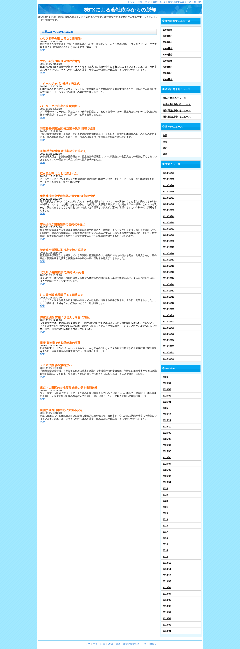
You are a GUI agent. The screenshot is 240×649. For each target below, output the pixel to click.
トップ (131, 1)
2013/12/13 (168, 284)
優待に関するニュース (179, 1)
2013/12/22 (168, 228)
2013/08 (167, 587)
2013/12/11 (168, 296)
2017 (165, 531)
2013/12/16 (168, 265)
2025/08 (167, 439)
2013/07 (167, 593)
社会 (147, 1)
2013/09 (167, 581)
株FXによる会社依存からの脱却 (120, 9)
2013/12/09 (168, 309)
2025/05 (167, 457)
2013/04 (167, 612)
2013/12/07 (168, 321)
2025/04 (167, 463)
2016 (165, 538)
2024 (165, 488)
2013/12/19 (168, 247)
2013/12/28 (168, 191)
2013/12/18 (168, 253)
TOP (42, 50)
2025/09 (167, 432)
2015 (165, 544)
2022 (165, 501)
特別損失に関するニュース (177, 116)
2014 (165, 550)
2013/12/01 (168, 358)
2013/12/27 (168, 197)
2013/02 (167, 624)
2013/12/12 (168, 290)
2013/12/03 (168, 346)
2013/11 (167, 569)
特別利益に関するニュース (177, 110)
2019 (165, 519)
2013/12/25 (168, 210)
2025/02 (167, 476)
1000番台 (167, 29)
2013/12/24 (168, 216)
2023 (165, 494)
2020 (165, 513)
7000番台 (167, 67)
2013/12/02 (168, 352)
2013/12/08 (168, 315)
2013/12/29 (168, 185)
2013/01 (167, 631)
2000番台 (167, 36)
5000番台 (167, 54)
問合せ (197, 1)
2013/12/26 (168, 204)
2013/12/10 (168, 303)
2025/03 (167, 470)
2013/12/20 (168, 241)
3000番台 (167, 42)
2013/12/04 (168, 340)
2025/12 (167, 414)
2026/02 (167, 395)
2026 (165, 377)
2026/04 (167, 383)
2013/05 (167, 606)
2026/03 (167, 389)
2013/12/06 (168, 327)
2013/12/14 (168, 278)
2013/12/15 (168, 272)
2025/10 (167, 426)
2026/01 (167, 401)
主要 (140, 1)
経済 (162, 1)
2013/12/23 (168, 222)
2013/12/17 (168, 259)
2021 (165, 507)
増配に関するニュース (174, 98)
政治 (155, 1)
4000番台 (167, 48)
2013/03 (167, 618)
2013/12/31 (168, 173)
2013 (165, 556)
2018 (165, 525)
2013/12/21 (168, 235)
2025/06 (167, 451)
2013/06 (167, 600)
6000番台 (167, 60)
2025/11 (167, 420)
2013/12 (167, 562)
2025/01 (167, 482)
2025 (165, 408)
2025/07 (167, 445)
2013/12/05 (168, 334)
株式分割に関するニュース (177, 104)
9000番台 (167, 79)
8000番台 (167, 73)
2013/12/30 (168, 179)
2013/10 (167, 575)
